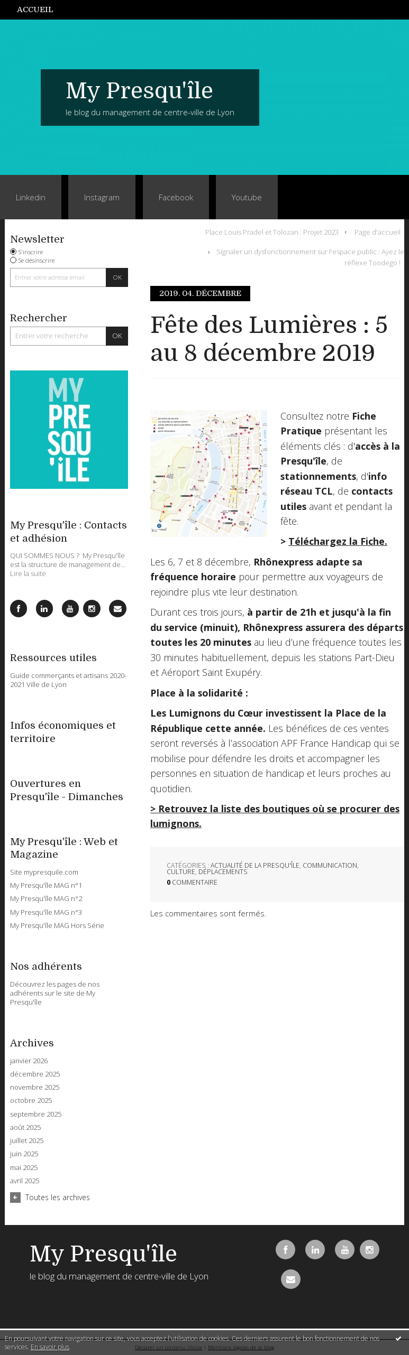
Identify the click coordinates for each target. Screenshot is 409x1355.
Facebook (176, 197)
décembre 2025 (35, 1074)
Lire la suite (28, 573)
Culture (181, 871)
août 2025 (25, 1127)
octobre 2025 (31, 1100)
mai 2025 (24, 1167)
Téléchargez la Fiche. (337, 541)
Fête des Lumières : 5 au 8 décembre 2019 (269, 339)
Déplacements (223, 871)
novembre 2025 (34, 1087)
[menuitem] (41, 10)
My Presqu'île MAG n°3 (46, 912)
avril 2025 (24, 1180)
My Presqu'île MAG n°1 (46, 885)
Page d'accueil (378, 231)
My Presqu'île (139, 91)
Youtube (247, 197)
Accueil (35, 9)
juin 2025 (24, 1153)
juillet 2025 (26, 1140)
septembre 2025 (35, 1114)
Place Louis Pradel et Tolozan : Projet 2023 (272, 231)
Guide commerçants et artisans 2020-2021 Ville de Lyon (68, 680)
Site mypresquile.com (44, 872)
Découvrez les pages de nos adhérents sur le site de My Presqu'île (54, 993)
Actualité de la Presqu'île (255, 865)
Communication (330, 865)
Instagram (102, 197)
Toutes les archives (57, 1197)
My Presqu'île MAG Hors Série (57, 925)
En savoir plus (50, 1346)
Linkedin (31, 197)
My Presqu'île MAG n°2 (46, 898)
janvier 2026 (29, 1060)
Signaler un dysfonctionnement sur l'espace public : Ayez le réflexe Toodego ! (310, 257)
